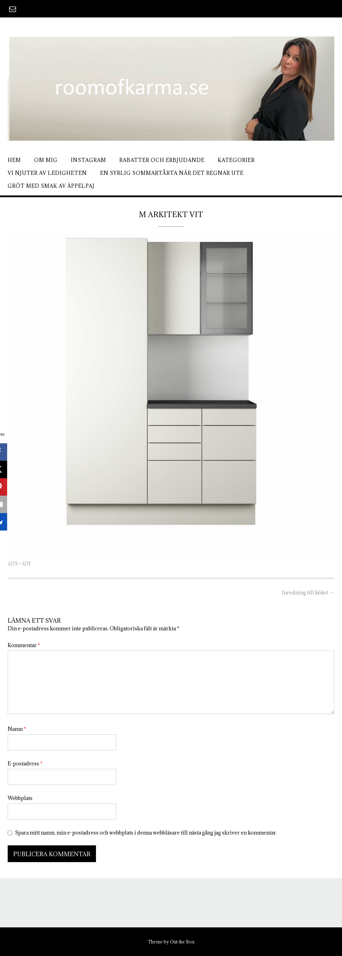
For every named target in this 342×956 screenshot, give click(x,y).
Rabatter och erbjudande (162, 160)
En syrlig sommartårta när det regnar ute (172, 173)
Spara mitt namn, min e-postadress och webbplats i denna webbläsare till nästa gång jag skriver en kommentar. (146, 832)
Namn (17, 729)
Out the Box (182, 941)
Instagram (88, 160)
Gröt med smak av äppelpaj (51, 186)
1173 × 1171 (19, 564)
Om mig (46, 160)
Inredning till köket (308, 592)
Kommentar (24, 645)
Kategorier (236, 160)
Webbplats (20, 798)
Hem (14, 160)
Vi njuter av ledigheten (47, 173)
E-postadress (25, 763)
